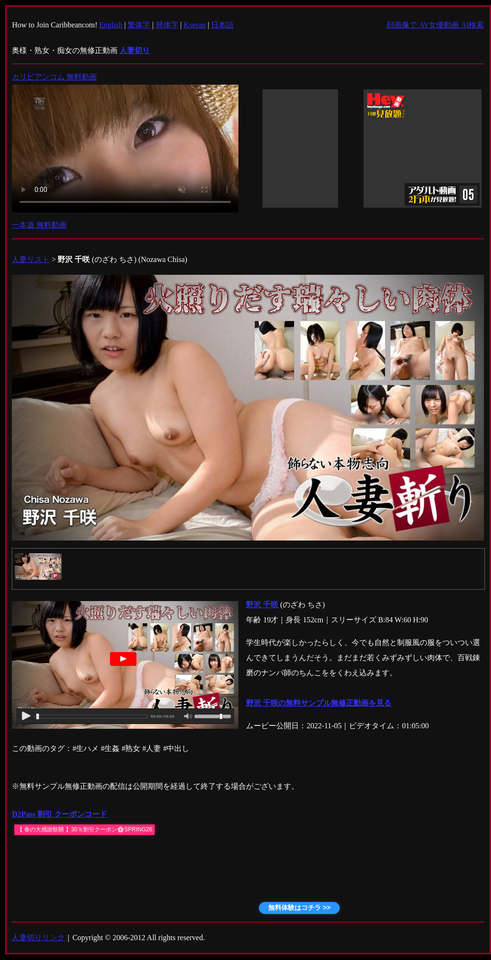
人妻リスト (31, 259)
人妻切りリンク (38, 938)
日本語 (222, 25)
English (110, 25)
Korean (195, 25)
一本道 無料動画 (39, 225)
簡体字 (167, 25)
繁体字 (138, 25)
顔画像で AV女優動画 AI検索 (435, 25)
